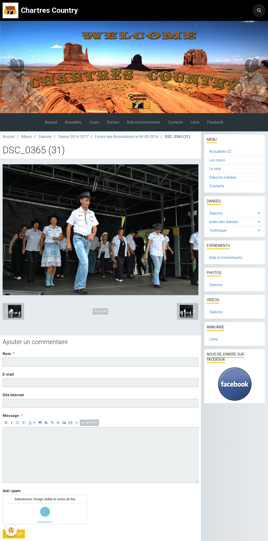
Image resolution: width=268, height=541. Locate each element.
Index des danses (223, 222)
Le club (215, 169)
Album (26, 137)
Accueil (51, 122)
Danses (113, 122)
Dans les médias (222, 177)
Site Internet (13, 395)
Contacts (175, 122)
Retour (100, 311)
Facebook (215, 122)
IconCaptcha (44, 522)
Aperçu (89, 422)
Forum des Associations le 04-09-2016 (126, 137)
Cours (94, 122)
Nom (7, 354)
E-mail (8, 374)
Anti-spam (12, 491)
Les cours (217, 160)
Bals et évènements (143, 122)
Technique (218, 230)
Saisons (45, 137)
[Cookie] (11, 530)
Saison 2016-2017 (73, 137)
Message (11, 416)
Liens (195, 122)
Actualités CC (220, 151)
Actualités (73, 122)
